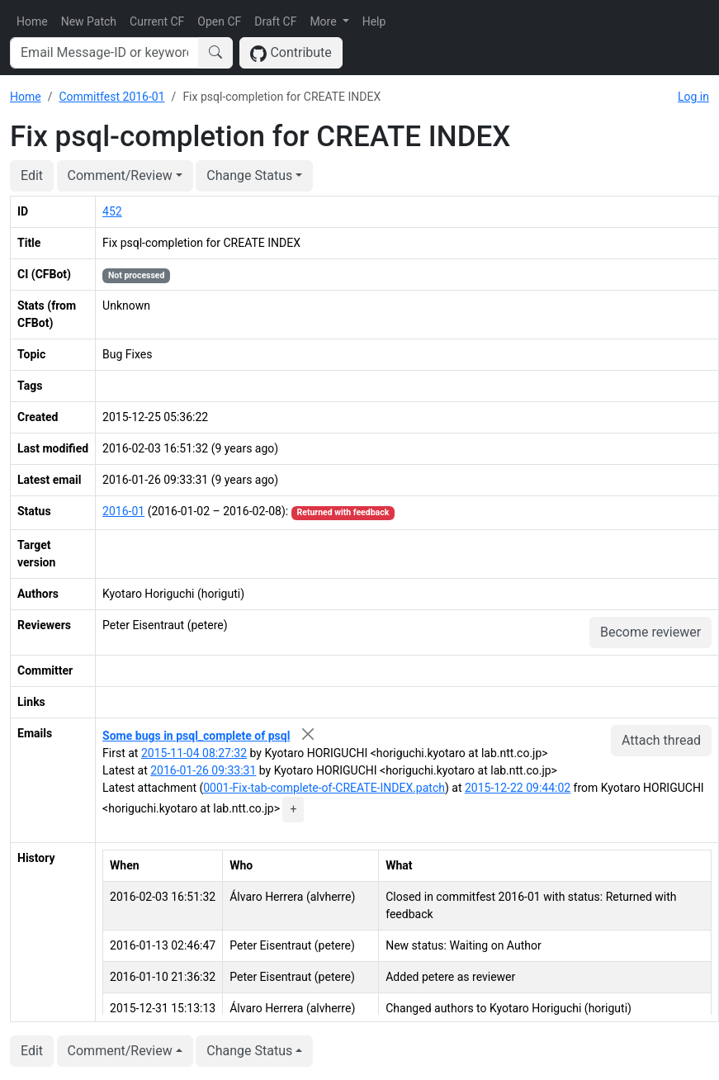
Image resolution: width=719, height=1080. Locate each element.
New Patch (88, 21)
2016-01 (123, 511)
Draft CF (275, 21)
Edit (32, 175)
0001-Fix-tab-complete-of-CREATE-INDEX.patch (324, 787)
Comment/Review (120, 175)
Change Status (249, 175)
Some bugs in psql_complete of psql (196, 735)
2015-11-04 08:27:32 (194, 753)
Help (374, 21)
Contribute (291, 53)
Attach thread (661, 740)
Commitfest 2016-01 (111, 96)
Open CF (219, 21)
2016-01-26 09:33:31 (203, 770)
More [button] (324, 21)
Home (32, 21)
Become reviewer (650, 632)
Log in (693, 96)
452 (112, 211)
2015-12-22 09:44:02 (517, 787)
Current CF (157, 21)
